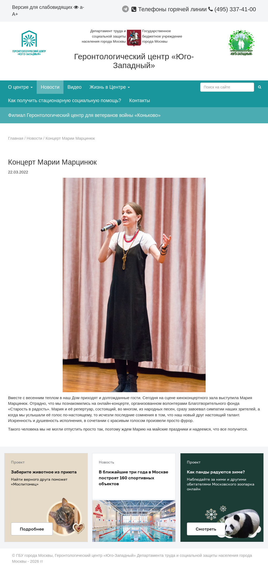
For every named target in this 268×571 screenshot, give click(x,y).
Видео (74, 87)
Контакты (139, 100)
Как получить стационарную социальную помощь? (64, 100)
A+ (15, 14)
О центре (20, 87)
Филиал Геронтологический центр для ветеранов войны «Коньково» (84, 115)
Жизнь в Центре (110, 87)
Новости (50, 87)
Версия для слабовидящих (45, 7)
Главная (15, 138)
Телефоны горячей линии (169, 9)
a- (82, 7)
